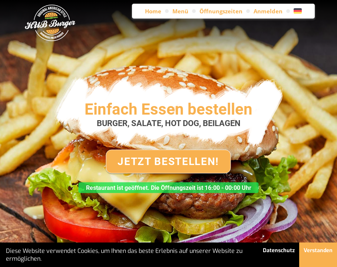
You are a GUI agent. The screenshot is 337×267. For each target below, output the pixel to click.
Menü (180, 11)
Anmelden (268, 11)
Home (153, 11)
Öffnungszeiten (220, 11)
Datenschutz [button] (279, 250)
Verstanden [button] (318, 250)
